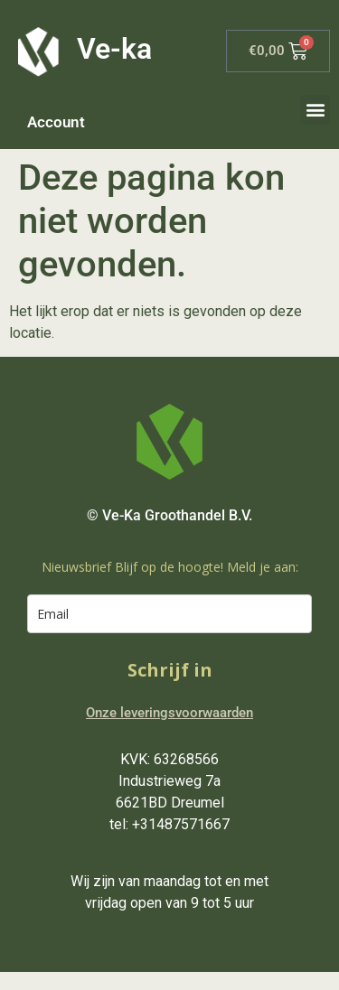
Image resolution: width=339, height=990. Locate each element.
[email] (169, 613)
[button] (315, 110)
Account (56, 122)
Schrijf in (169, 670)
